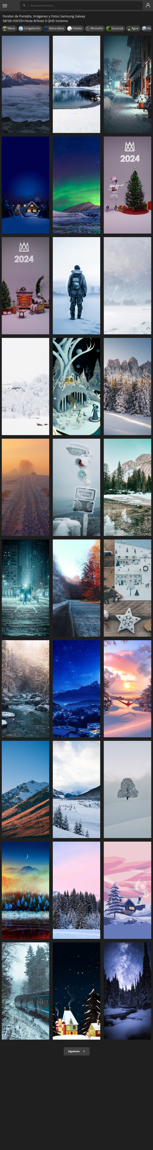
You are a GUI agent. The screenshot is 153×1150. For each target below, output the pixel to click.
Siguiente (76, 1051)
